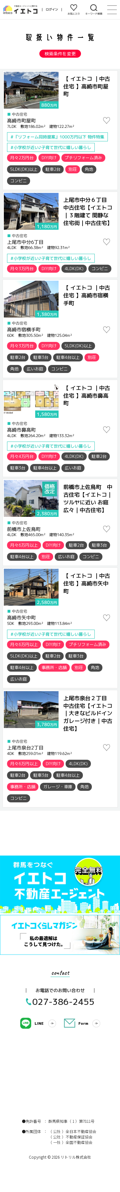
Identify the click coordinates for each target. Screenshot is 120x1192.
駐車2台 (52, 169)
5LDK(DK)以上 (23, 169)
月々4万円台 (22, 456)
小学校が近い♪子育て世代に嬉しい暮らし (52, 147)
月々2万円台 (22, 158)
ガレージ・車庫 (57, 787)
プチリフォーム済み (83, 158)
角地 (89, 169)
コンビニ (18, 181)
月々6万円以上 (24, 545)
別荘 (72, 169)
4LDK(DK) (74, 268)
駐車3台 (40, 357)
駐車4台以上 (68, 357)
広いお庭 (35, 369)
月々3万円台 (22, 268)
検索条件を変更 (60, 54)
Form (83, 1023)
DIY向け (49, 158)
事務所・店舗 (54, 667)
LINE (39, 1023)
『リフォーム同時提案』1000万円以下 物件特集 (58, 137)
